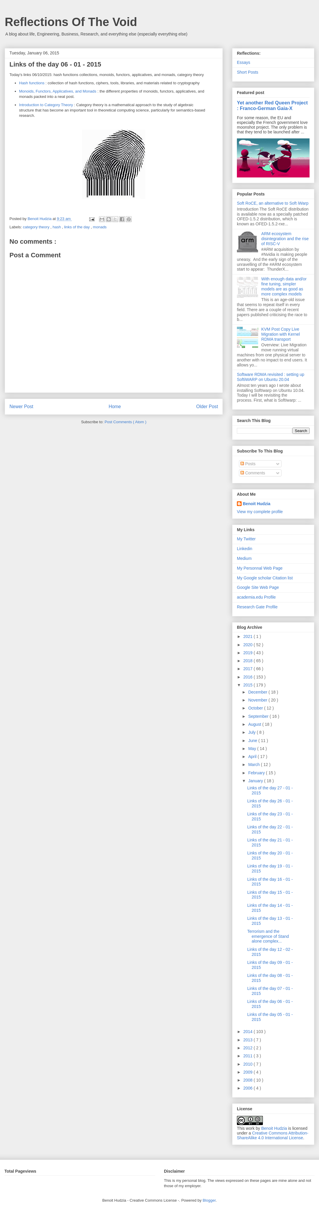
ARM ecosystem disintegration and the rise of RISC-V (285, 238)
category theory (37, 227)
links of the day (77, 227)
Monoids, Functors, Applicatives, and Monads (58, 91)
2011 (248, 1055)
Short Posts (247, 72)
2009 (248, 1072)
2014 (248, 1031)
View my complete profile (260, 511)
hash (57, 227)
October (256, 708)
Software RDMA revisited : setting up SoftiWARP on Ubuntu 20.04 (270, 377)
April (253, 756)
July (252, 732)
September (258, 716)
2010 (248, 1064)
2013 (248, 1040)
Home (115, 406)
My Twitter (246, 538)
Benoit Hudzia (256, 503)
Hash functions (32, 83)
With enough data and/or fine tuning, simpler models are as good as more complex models (284, 286)
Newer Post (21, 406)
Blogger (209, 1200)
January (256, 780)
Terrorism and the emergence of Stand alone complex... (268, 936)
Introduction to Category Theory (46, 105)
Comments (252, 473)
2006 (248, 1088)
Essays (243, 62)
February (257, 772)
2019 (248, 652)
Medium (244, 558)
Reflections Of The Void (71, 21)
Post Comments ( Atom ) (126, 422)
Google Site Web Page (258, 587)
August (255, 724)
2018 (248, 660)
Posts (247, 463)
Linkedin (244, 548)
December (258, 692)
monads (100, 227)
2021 (248, 636)
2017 (248, 668)
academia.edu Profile (256, 597)
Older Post (207, 406)
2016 (248, 677)
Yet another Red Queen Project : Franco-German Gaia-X (272, 105)
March (254, 764)
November (258, 700)
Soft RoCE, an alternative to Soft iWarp (272, 203)
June (253, 740)
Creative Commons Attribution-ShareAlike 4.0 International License (272, 1135)
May (252, 748)
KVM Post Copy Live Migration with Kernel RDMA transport (280, 334)
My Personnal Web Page (260, 568)
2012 (248, 1047)
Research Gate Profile (257, 607)
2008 (248, 1080)
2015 (248, 685)
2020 (248, 644)
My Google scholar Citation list (265, 578)
